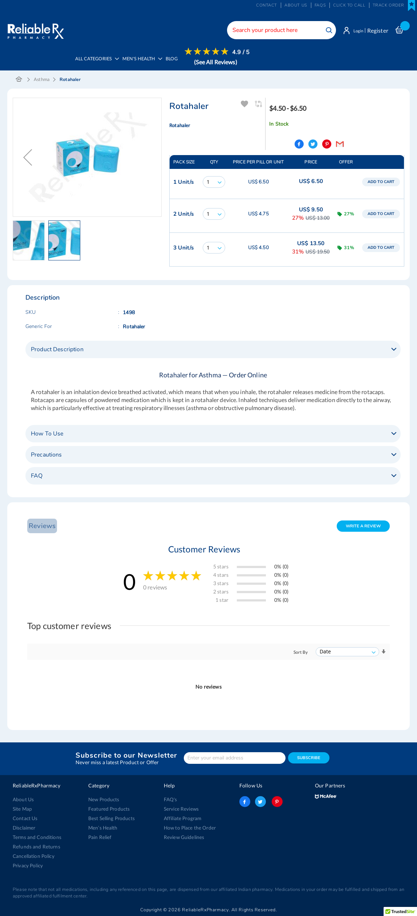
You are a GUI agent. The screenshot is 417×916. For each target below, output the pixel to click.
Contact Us (25, 817)
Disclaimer (24, 827)
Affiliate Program (182, 817)
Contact (266, 5)
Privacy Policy (27, 865)
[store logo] (35, 29)
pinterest (276, 800)
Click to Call (349, 5)
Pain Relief (99, 836)
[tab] (213, 348)
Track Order (388, 5)
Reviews (41, 525)
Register (377, 30)
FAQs (320, 5)
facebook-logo (244, 800)
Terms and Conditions (36, 836)
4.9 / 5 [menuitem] (243, 52)
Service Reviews (181, 808)
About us (295, 5)
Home (19, 78)
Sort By (300, 651)
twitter (260, 800)
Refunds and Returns (35, 846)
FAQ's (170, 799)
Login (356, 30)
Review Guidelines (183, 836)
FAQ (36, 475)
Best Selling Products (110, 817)
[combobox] (277, 30)
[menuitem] (142, 62)
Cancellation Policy (33, 855)
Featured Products (108, 808)
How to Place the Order (189, 827)
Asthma (41, 78)
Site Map (22, 808)
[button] (30, 240)
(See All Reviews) (218, 61)
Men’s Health (102, 827)
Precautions (46, 454)
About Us (23, 799)
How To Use (47, 433)
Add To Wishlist (245, 103)
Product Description (57, 349)
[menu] (162, 62)
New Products (103, 799)
